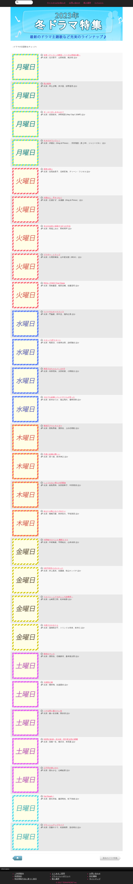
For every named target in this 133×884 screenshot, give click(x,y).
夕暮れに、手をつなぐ (53, 198)
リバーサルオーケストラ (54, 312)
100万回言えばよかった (53, 568)
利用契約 (18, 876)
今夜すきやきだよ (51, 625)
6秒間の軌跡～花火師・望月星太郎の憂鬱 (61, 739)
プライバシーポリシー (61, 876)
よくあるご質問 (58, 874)
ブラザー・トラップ (52, 255)
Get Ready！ (49, 796)
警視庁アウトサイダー (53, 426)
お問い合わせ (94, 874)
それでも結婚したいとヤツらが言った (59, 397)
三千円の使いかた (51, 768)
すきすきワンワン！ (52, 141)
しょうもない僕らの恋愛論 (55, 483)
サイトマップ (94, 879)
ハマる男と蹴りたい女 (53, 711)
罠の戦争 (47, 84)
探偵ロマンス (49, 654)
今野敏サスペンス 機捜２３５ (56, 540)
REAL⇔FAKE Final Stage (54, 283)
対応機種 (93, 876)
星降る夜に (48, 169)
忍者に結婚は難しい (52, 454)
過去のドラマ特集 (110, 858)
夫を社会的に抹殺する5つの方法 (57, 226)
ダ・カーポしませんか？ (54, 112)
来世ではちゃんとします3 (54, 369)
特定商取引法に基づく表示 (26, 879)
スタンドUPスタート (52, 340)
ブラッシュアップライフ (54, 825)
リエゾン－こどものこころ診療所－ (58, 597)
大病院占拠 (48, 682)
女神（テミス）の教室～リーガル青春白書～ (62, 55)
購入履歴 (55, 879)
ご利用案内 (19, 874)
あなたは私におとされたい (55, 511)
